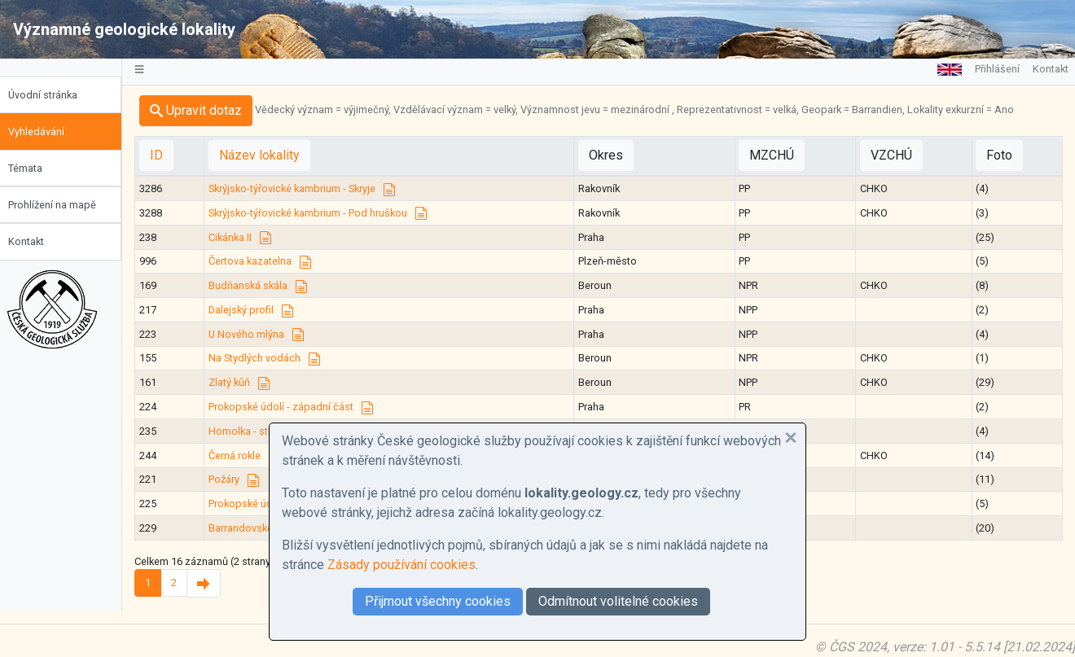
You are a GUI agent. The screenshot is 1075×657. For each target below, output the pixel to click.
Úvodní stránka (51, 95)
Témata (34, 168)
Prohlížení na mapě (61, 205)
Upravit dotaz (205, 110)
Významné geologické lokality (124, 29)
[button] (790, 438)
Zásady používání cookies (401, 564)
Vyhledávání (45, 131)
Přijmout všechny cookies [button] (438, 601)
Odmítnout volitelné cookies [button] (618, 601)
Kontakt (35, 241)
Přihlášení (997, 69)
